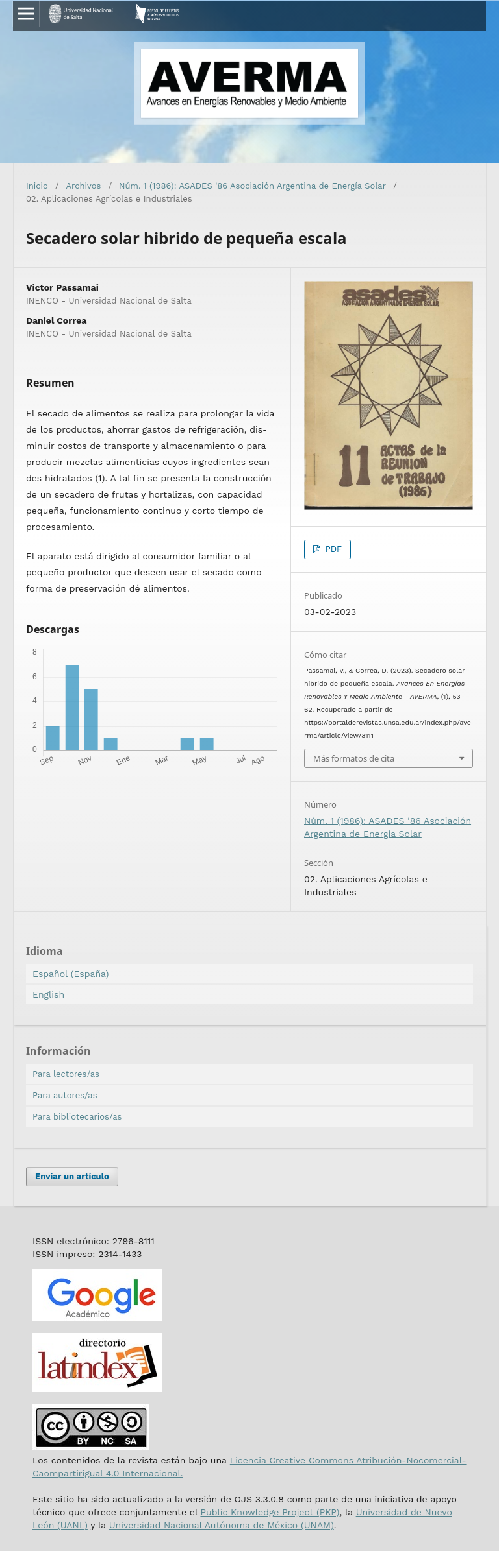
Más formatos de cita (353, 758)
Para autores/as (64, 1095)
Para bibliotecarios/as (77, 1117)
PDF (332, 549)
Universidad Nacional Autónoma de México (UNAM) (221, 1525)
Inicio (37, 186)
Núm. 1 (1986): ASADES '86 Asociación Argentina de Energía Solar (252, 186)
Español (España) (70, 973)
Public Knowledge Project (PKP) (269, 1512)
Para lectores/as (65, 1074)
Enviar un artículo (72, 1176)
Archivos (83, 186)
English (48, 994)
